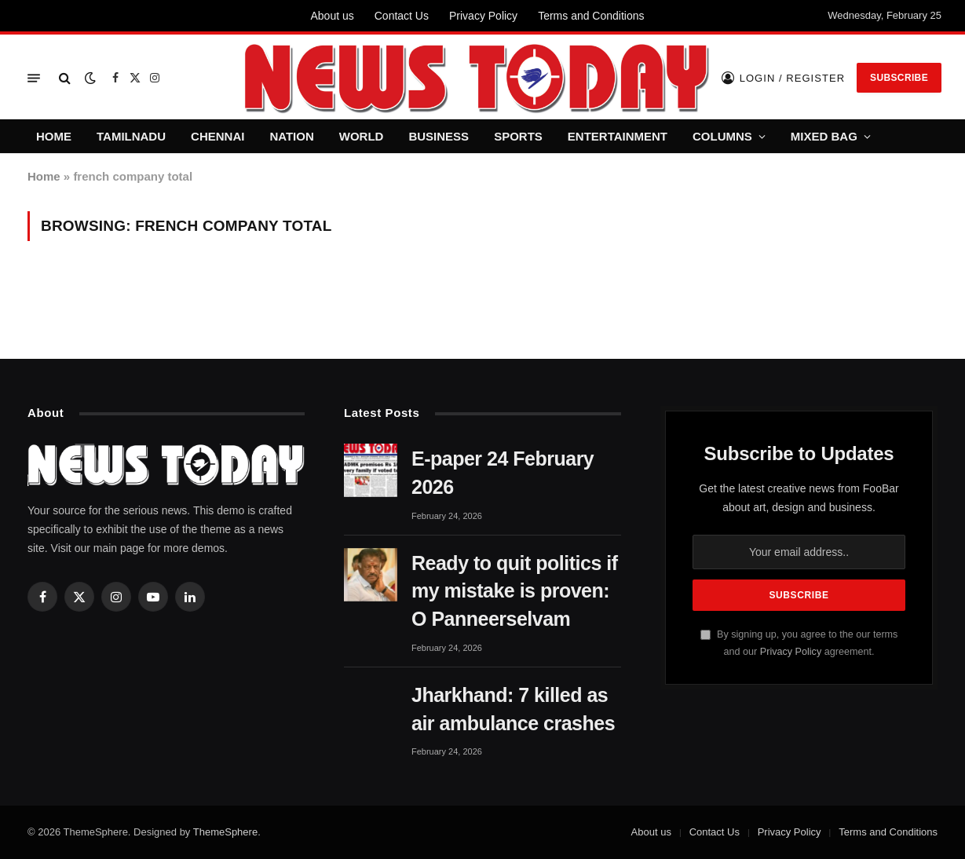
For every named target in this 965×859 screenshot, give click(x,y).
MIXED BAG (824, 136)
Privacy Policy (483, 15)
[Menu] (33, 78)
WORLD (361, 136)
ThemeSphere (225, 832)
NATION (291, 136)
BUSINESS (438, 136)
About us (331, 15)
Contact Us (402, 15)
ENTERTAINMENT (617, 136)
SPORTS (518, 136)
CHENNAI (217, 136)
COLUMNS (722, 136)
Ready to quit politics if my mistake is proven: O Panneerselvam (514, 591)
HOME (53, 136)
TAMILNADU (131, 136)
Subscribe (899, 77)
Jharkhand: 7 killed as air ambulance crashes (513, 709)
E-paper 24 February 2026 (502, 473)
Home (43, 176)
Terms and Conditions (591, 15)
